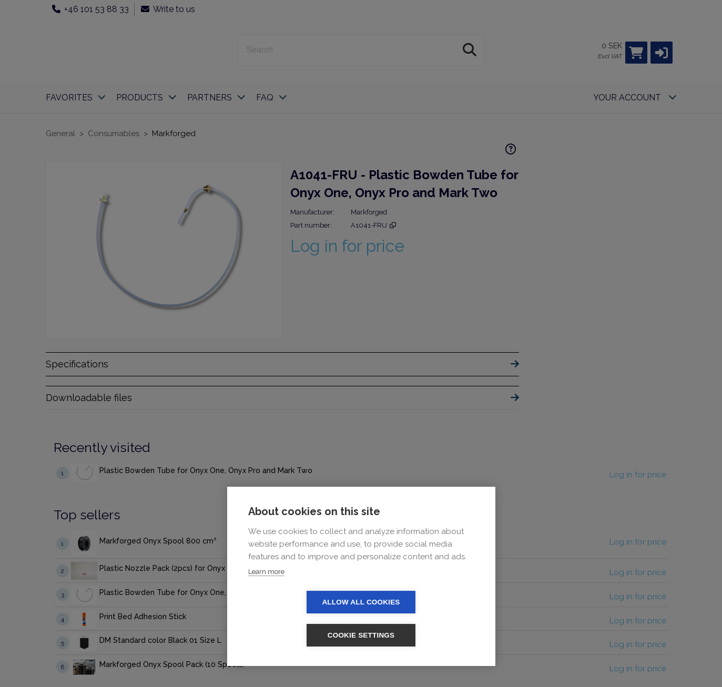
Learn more (266, 605)
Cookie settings (421, 635)
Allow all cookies (300, 635)
